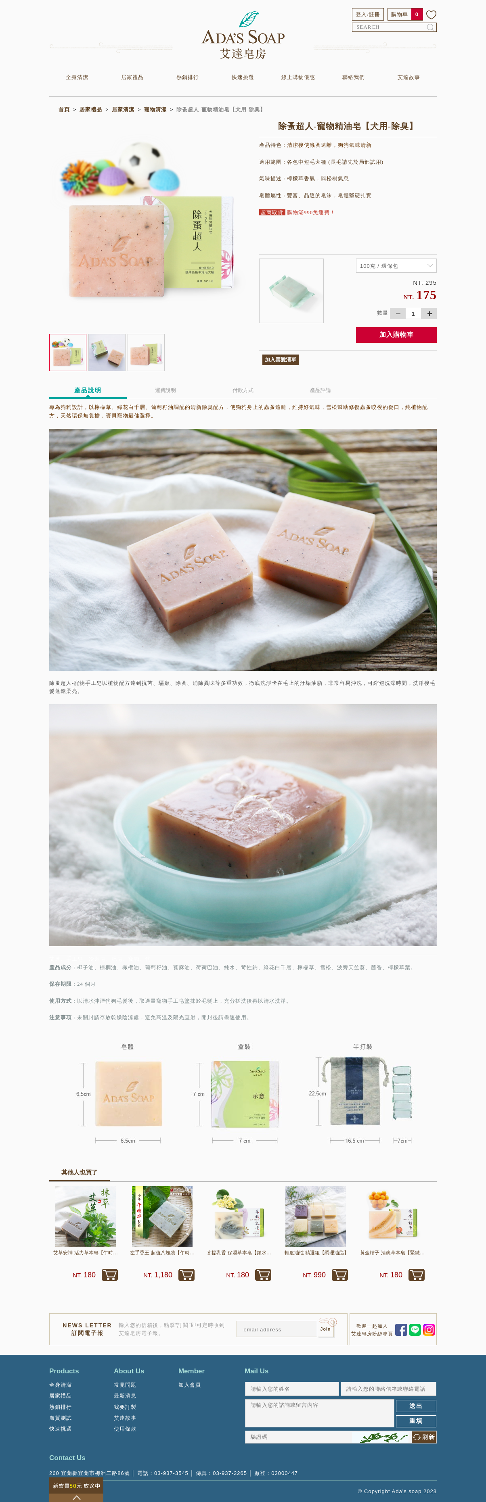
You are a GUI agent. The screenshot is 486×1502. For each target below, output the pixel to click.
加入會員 (189, 1385)
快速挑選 (243, 77)
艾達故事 (409, 77)
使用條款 (125, 1429)
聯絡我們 (353, 77)
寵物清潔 (155, 109)
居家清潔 (123, 109)
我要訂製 (125, 1407)
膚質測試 (60, 1418)
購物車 (399, 14)
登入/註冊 (368, 14)
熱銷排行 (187, 77)
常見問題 (125, 1385)
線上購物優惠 (298, 77)
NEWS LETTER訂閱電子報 (87, 1329)
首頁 (64, 109)
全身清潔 (77, 77)
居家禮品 (132, 77)
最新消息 (125, 1396)
